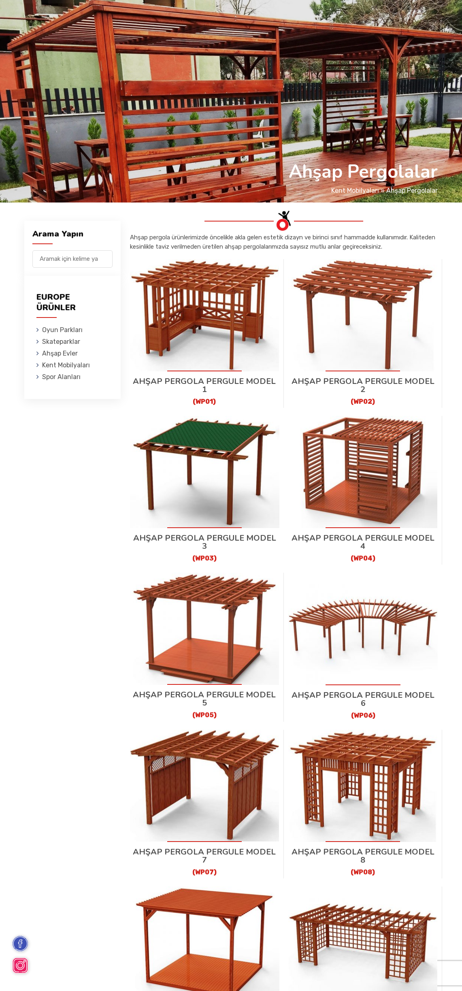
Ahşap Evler (210, 18)
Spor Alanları (320, 18)
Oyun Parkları (108, 18)
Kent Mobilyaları (263, 18)
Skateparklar (161, 18)
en (410, 19)
